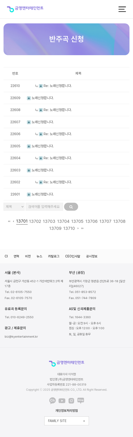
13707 (105, 221)
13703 (49, 221)
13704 (63, 221)
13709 (55, 228)
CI (6, 256)
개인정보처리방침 (66, 410)
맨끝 (82, 228)
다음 (78, 228)
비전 (28, 256)
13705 (77, 221)
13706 (91, 221)
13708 (119, 221)
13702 (35, 221)
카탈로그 (53, 256)
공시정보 (91, 256)
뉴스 (39, 256)
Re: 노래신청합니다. (53, 86)
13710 (69, 228)
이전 (13, 221)
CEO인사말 (72, 256)
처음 (9, 221)
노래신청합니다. (40, 98)
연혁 (16, 256)
